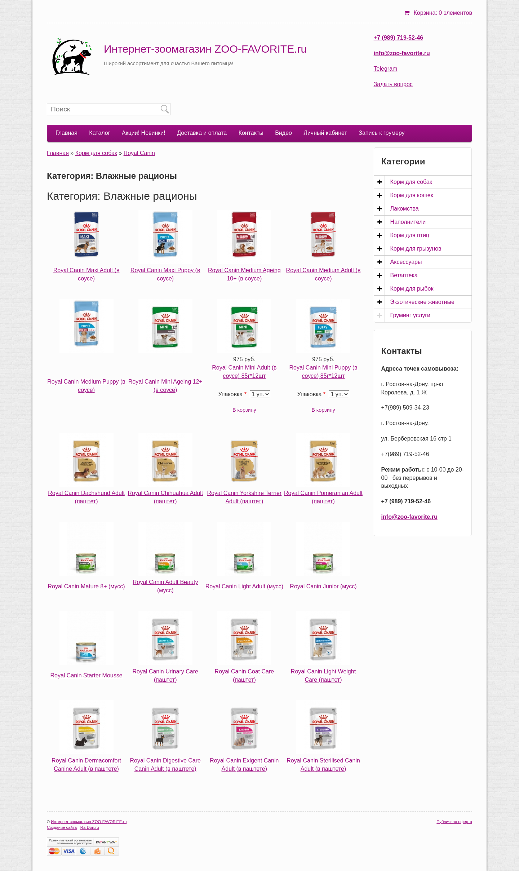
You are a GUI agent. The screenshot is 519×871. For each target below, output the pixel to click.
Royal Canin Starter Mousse (86, 675)
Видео (283, 133)
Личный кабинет (325, 133)
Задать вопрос (393, 84)
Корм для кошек (411, 195)
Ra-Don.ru (89, 827)
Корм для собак (96, 153)
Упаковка (230, 394)
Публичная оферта (454, 821)
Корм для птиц (409, 235)
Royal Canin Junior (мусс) (323, 586)
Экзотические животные (422, 302)
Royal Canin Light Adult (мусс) (244, 586)
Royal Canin (139, 153)
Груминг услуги (410, 315)
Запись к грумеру (381, 133)
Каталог (99, 133)
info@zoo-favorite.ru (402, 53)
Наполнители (408, 222)
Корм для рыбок (412, 289)
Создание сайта (62, 827)
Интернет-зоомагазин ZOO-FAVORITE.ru (205, 49)
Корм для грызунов (416, 249)
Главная (66, 133)
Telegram (386, 69)
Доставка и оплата (202, 133)
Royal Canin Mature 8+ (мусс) (86, 586)
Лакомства (404, 208)
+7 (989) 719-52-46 (398, 38)
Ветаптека (404, 275)
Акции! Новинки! (143, 133)
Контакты (251, 133)
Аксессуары (406, 262)
